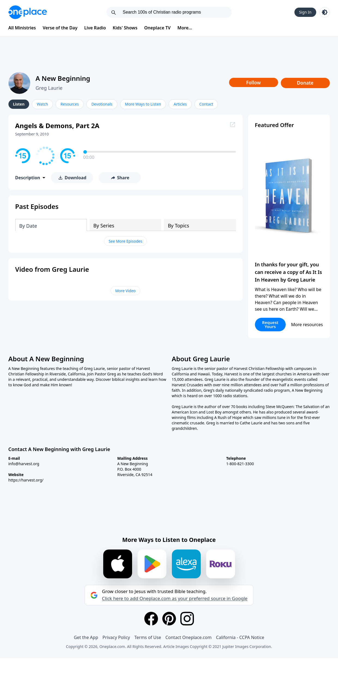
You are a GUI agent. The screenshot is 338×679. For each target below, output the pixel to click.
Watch (42, 104)
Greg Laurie (49, 88)
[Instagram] (187, 618)
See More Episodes (125, 241)
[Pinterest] (169, 618)
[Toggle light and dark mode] (324, 12)
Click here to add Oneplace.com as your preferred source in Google (174, 598)
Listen (19, 104)
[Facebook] (151, 618)
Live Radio (95, 28)
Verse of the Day (60, 28)
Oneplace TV (157, 28)
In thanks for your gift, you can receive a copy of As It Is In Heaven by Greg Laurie (288, 272)
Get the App (86, 637)
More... (184, 28)
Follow (253, 82)
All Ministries (22, 28)
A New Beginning (63, 78)
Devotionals (101, 104)
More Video (125, 290)
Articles (180, 104)
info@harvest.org (23, 463)
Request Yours (270, 324)
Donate (305, 83)
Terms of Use (147, 637)
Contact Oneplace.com (188, 637)
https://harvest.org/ (26, 480)
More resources (307, 325)
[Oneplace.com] (27, 12)
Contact (206, 104)
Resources (69, 104)
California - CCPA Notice (240, 637)
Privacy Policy (116, 637)
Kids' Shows (125, 28)
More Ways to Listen (143, 104)
